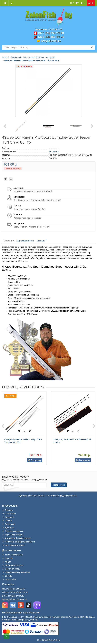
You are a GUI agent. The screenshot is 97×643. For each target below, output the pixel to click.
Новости (7, 558)
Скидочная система (12, 565)
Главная (5, 57)
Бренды (7, 576)
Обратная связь (11, 569)
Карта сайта (9, 579)
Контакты (8, 517)
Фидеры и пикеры (36, 57)
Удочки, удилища (18, 57)
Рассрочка (8, 524)
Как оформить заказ (13, 545)
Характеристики (25, 240)
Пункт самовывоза (12, 531)
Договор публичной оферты (32, 496)
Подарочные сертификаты (16, 572)
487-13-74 (51, 37)
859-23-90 (51, 33)
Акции (6, 562)
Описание (9, 240)
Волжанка (50, 57)
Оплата (7, 521)
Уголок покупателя (12, 555)
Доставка (8, 528)
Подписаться (59, 485)
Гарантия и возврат (12, 535)
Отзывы (41, 240)
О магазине (9, 513)
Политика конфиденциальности (62, 496)
